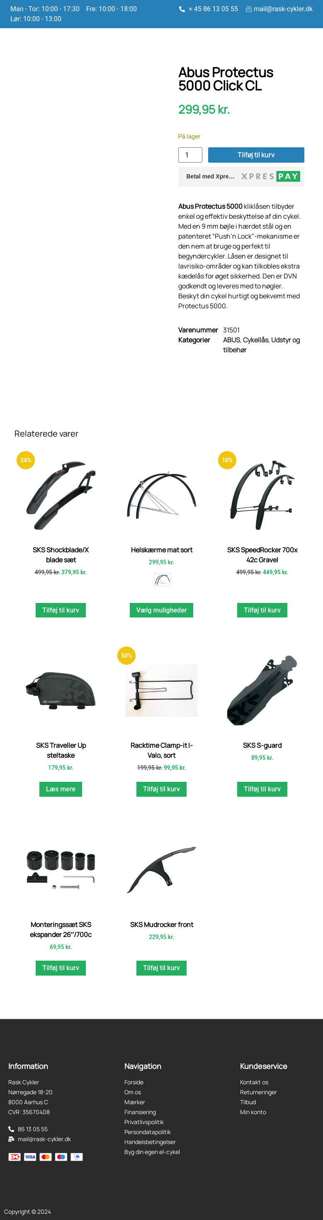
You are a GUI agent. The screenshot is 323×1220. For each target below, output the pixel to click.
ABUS (231, 339)
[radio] (162, 579)
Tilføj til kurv (256, 154)
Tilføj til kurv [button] (60, 610)
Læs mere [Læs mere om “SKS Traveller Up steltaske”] (60, 789)
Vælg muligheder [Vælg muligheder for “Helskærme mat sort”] (161, 610)
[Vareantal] (190, 155)
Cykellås (255, 339)
